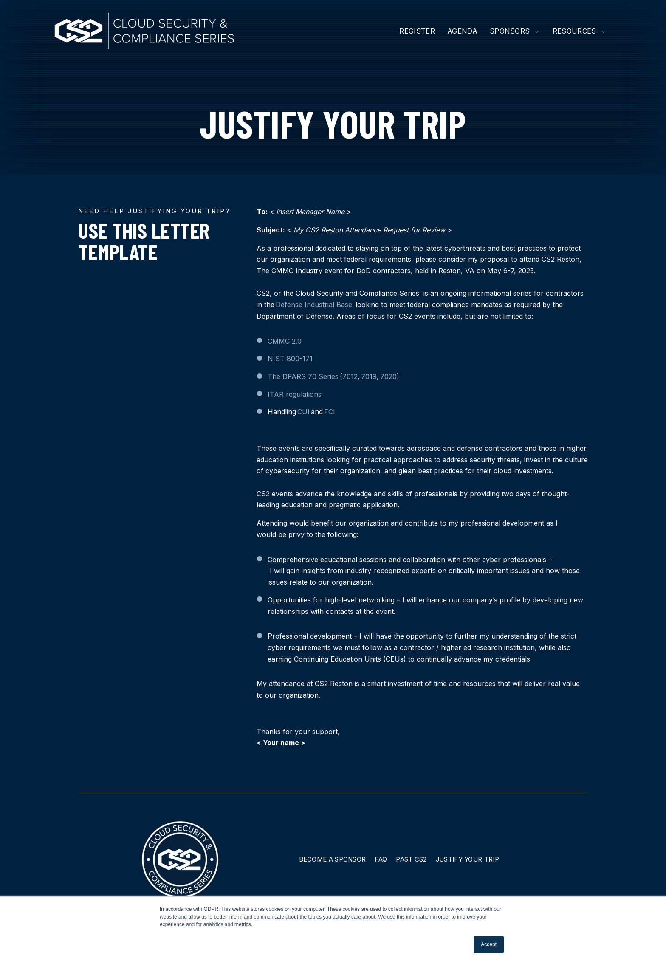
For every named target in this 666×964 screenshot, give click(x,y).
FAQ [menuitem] (381, 859)
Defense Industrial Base (314, 304)
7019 (369, 376)
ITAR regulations (295, 394)
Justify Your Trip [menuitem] (467, 859)
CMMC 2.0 (285, 341)
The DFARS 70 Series (303, 376)
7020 (388, 376)
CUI (303, 411)
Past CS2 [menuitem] (411, 859)
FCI (329, 411)
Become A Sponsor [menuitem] (332, 859)
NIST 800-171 (290, 358)
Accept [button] (489, 944)
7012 (350, 376)
